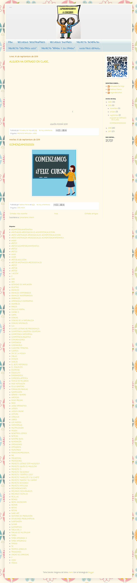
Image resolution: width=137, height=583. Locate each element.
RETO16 (14, 510)
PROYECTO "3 (16, 469)
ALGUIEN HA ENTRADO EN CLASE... (29, 62)
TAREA (13, 535)
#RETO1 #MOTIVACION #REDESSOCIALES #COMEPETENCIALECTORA (36, 235)
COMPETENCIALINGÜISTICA (21, 337)
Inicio (56, 214)
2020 (110, 102)
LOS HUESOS (16, 422)
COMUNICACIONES (18, 340)
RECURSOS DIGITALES (61, 42)
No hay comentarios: (46, 130)
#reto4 (13, 254)
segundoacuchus (116, 93)
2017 (110, 131)
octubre (113, 112)
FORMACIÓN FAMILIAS (19, 389)
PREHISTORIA (16, 458)
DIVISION (14, 359)
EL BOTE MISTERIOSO (19, 365)
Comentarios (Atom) (27, 217)
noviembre (114, 108)
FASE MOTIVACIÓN (18, 384)
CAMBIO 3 (15, 312)
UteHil (70, 572)
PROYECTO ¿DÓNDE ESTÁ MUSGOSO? (25, 464)
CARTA (13, 315)
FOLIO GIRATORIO (17, 387)
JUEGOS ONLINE (17, 411)
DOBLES (14, 362)
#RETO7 (14, 265)
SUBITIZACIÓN (16, 521)
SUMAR (14, 524)
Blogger (91, 572)
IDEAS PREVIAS (17, 400)
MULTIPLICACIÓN (17, 428)
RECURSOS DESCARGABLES (31, 42)
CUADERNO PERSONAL (19, 348)
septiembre (114, 115)
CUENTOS (14, 351)
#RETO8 (14, 268)
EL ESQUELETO (17, 367)
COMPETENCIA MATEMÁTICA (21, 334)
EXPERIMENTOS (17, 376)
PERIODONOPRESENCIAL (20, 453)
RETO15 (14, 508)
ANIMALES (15, 290)
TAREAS (14, 543)
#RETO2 (14, 249)
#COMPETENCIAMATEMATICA (21, 230)
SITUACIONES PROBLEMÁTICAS (22, 519)
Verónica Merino (116, 90)
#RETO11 (14, 243)
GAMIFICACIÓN (16, 392)
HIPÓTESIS (15, 398)
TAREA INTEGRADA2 (18, 541)
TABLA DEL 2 (16, 530)
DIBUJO (14, 356)
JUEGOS (14, 408)
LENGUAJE (15, 417)
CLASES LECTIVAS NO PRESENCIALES (25, 329)
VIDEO (35, 133)
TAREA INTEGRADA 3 (19, 538)
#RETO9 (14, 271)
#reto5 (13, 257)
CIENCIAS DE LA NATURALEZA (22, 320)
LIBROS (14, 419)
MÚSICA (14, 431)
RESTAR (14, 505)
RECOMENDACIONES (18, 488)
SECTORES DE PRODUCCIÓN (21, 516)
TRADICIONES (16, 552)
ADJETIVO (15, 287)
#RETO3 (14, 252)
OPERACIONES (16, 444)
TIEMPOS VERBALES (19, 549)
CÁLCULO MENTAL (18, 309)
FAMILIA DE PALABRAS (20, 381)
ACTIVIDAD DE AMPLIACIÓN (21, 285)
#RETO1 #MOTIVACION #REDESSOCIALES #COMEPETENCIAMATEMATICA (37, 238)
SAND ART (15, 513)
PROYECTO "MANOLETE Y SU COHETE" (25, 477)
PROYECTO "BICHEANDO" (20, 472)
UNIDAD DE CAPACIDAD (20, 555)
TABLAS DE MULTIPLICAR (20, 532)
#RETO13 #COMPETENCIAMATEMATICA (25, 246)
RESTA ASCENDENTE (19, 502)
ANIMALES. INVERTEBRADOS (22, 296)
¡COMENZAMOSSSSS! (21, 145)
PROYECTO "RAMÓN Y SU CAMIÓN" (58, 48)
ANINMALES (15, 298)
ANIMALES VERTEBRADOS (21, 293)
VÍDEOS (14, 563)
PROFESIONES (16, 461)
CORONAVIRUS (16, 345)
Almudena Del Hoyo (117, 87)
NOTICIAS (14, 436)
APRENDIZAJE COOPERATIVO (22, 301)
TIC (12, 546)
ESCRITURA (15, 370)
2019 (18, 208)
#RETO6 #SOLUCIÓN (18, 260)
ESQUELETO (15, 373)
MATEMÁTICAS (16, 425)
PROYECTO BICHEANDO (87, 42)
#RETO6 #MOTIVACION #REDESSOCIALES (26, 263)
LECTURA (14, 414)
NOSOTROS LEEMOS (19, 433)
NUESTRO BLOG (17, 439)
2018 (110, 128)
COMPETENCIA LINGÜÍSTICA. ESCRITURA (25, 331)
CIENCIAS (14, 318)
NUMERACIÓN (16, 442)
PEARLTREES (16, 450)
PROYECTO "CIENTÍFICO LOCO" (22, 48)
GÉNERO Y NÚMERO (18, 395)
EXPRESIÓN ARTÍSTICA (19, 378)
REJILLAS (15, 497)
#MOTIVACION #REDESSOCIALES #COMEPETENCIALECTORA (33, 232)
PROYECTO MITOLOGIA (24, 133)
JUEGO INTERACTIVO (19, 406)
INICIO (23, 208)
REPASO (14, 499)
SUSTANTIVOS (16, 527)
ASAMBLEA (15, 304)
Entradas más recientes (18, 214)
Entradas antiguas (91, 214)
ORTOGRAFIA (16, 447)
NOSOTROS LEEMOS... (89, 48)
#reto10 (13, 241)
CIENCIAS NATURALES (19, 323)
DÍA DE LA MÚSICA (18, 353)
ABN (10, 42)
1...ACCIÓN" (14, 274)
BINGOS (14, 307)
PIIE (12, 455)
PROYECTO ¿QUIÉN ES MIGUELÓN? (24, 466)
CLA (12, 326)
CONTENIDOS (16, 342)
